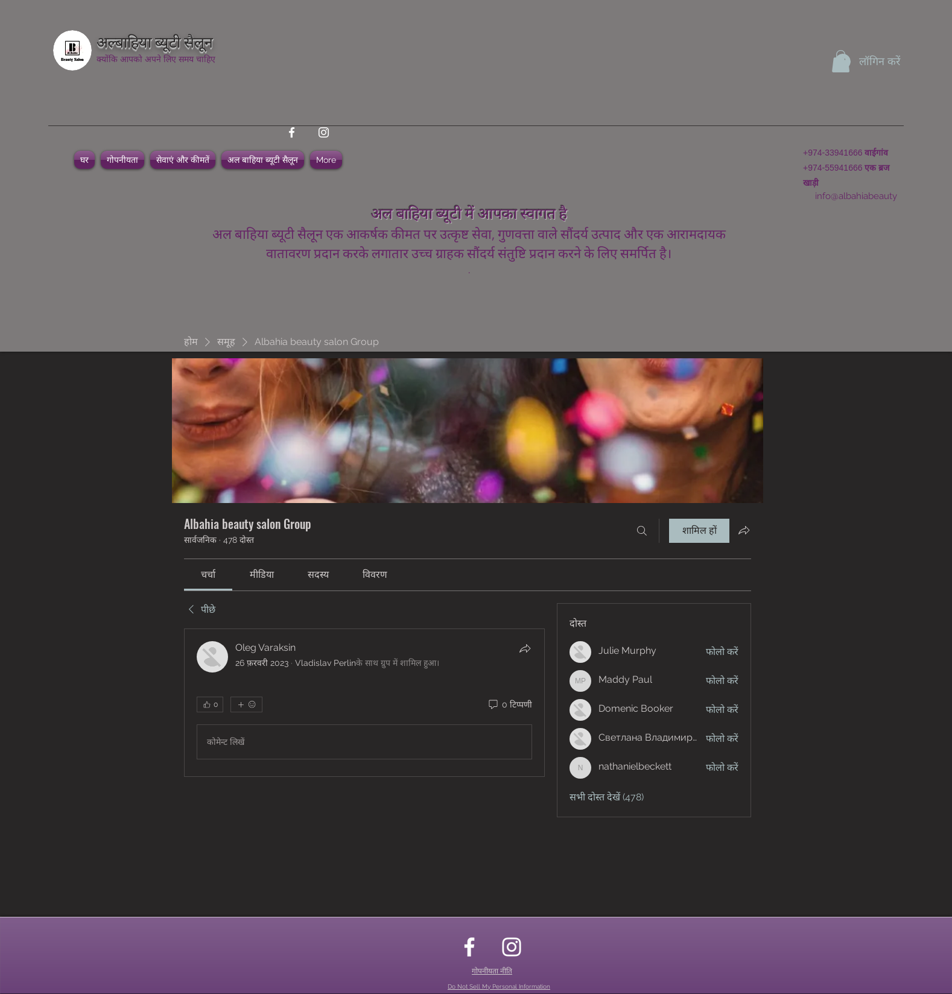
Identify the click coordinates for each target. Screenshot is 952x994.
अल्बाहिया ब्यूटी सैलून (155, 41)
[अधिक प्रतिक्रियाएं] (246, 704)
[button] (840, 61)
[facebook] (292, 132)
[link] (208, 574)
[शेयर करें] (525, 648)
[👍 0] (210, 704)
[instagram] (324, 132)
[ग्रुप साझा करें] (744, 530)
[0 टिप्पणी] (509, 705)
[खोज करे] (642, 531)
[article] (364, 702)
